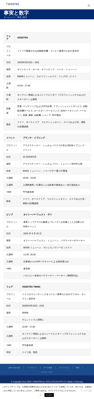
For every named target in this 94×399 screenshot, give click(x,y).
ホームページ (9, 17)
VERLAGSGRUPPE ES (55, 382)
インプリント (32, 368)
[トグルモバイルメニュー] (89, 5)
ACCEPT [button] (49, 395)
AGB (77, 368)
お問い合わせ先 (14, 368)
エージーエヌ (64, 368)
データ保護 (48, 368)
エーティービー (47, 372)
